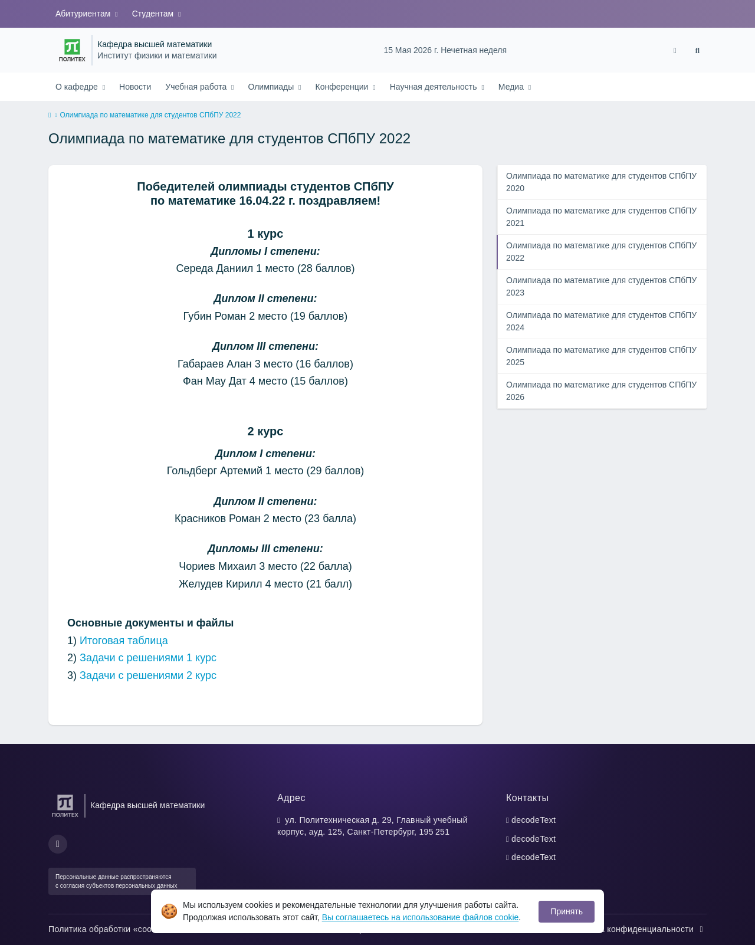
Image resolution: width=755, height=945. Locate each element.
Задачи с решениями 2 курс (148, 675)
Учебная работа (197, 86)
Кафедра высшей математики (154, 44)
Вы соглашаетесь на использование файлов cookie (420, 917)
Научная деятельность (435, 86)
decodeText (533, 820)
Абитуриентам (84, 13)
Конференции (343, 86)
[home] (49, 116)
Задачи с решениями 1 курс (148, 658)
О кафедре (77, 86)
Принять (566, 911)
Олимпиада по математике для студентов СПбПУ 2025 (601, 356)
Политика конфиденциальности (636, 929)
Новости (135, 86)
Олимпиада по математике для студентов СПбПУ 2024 (601, 321)
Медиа (512, 86)
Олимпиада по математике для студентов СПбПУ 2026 (601, 391)
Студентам (154, 13)
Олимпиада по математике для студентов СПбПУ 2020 (601, 182)
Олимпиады (272, 86)
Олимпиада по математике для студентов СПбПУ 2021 (601, 217)
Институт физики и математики (156, 55)
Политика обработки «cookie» (114, 929)
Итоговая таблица (124, 641)
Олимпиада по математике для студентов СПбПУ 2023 (601, 286)
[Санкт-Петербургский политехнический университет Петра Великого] (72, 50)
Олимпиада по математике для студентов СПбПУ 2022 (601, 251)
